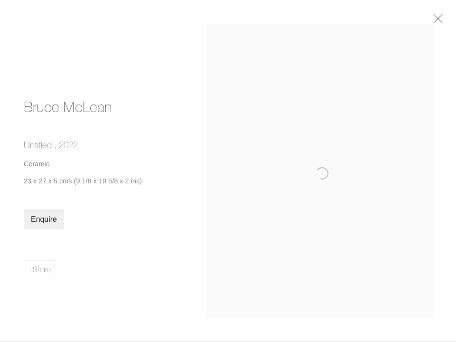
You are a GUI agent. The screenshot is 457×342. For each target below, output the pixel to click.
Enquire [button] (44, 223)
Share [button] (42, 273)
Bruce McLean (68, 110)
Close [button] (440, 21)
